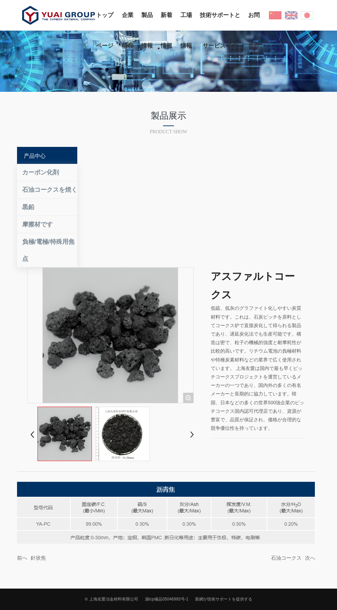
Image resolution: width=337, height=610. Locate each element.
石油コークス (286, 558)
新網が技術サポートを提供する (223, 599)
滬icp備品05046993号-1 (166, 599)
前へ (22, 558)
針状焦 (38, 558)
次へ (310, 558)
